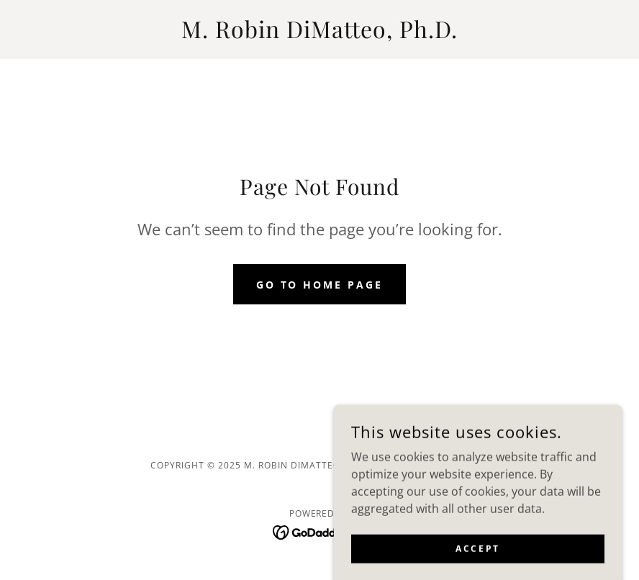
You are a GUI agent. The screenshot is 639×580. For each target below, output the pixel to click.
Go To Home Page (320, 284)
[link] (319, 34)
